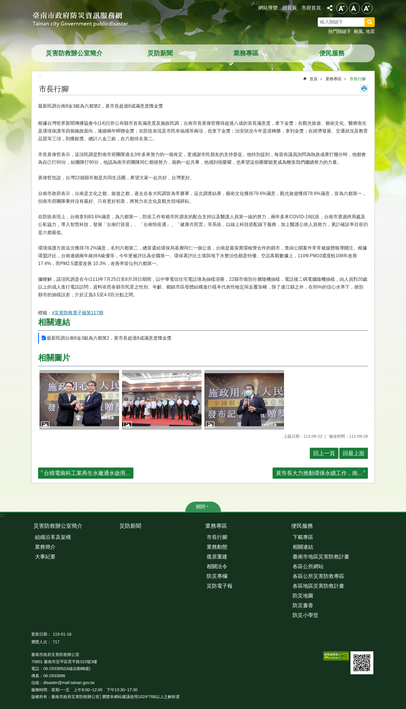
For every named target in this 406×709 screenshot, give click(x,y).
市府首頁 (311, 8)
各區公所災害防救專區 (318, 576)
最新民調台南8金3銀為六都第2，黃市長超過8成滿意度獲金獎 (109, 338)
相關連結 (54, 322)
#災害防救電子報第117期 (77, 312)
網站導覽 (268, 8)
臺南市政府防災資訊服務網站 (85, 20)
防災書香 (303, 605)
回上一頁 (324, 453)
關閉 (200, 506)
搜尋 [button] (369, 22)
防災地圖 (303, 596)
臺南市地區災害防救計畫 (321, 557)
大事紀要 (45, 557)
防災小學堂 (305, 615)
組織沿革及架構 (53, 537)
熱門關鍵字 (339, 31)
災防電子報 (219, 586)
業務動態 (217, 547)
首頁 (314, 79)
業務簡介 (45, 547)
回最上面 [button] (353, 453)
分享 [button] (329, 8)
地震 (370, 31)
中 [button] (354, 8)
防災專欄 (217, 576)
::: (2, 515)
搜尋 (377, 22)
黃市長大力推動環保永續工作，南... (319, 473)
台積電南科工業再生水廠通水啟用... (87, 473)
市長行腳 (358, 79)
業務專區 (246, 53)
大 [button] (367, 8)
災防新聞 (160, 53)
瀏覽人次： (41, 642)
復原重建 (217, 557)
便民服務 (331, 53)
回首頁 (289, 8)
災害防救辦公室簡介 (74, 53)
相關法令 (217, 566)
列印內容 (364, 88)
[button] (79, 400)
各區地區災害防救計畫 (318, 586)
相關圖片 (54, 357)
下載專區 (303, 537)
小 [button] (341, 8)
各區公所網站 (308, 566)
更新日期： (41, 634)
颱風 (358, 31)
